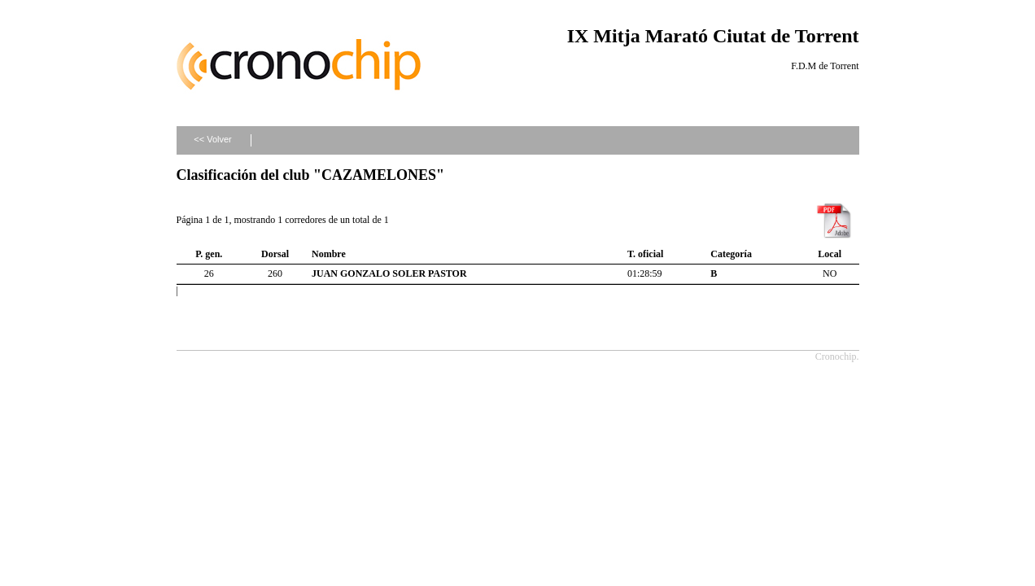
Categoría (731, 254)
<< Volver (212, 139)
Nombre (329, 254)
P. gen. (208, 254)
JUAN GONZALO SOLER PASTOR (389, 273)
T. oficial (645, 254)
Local (829, 254)
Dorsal (275, 254)
